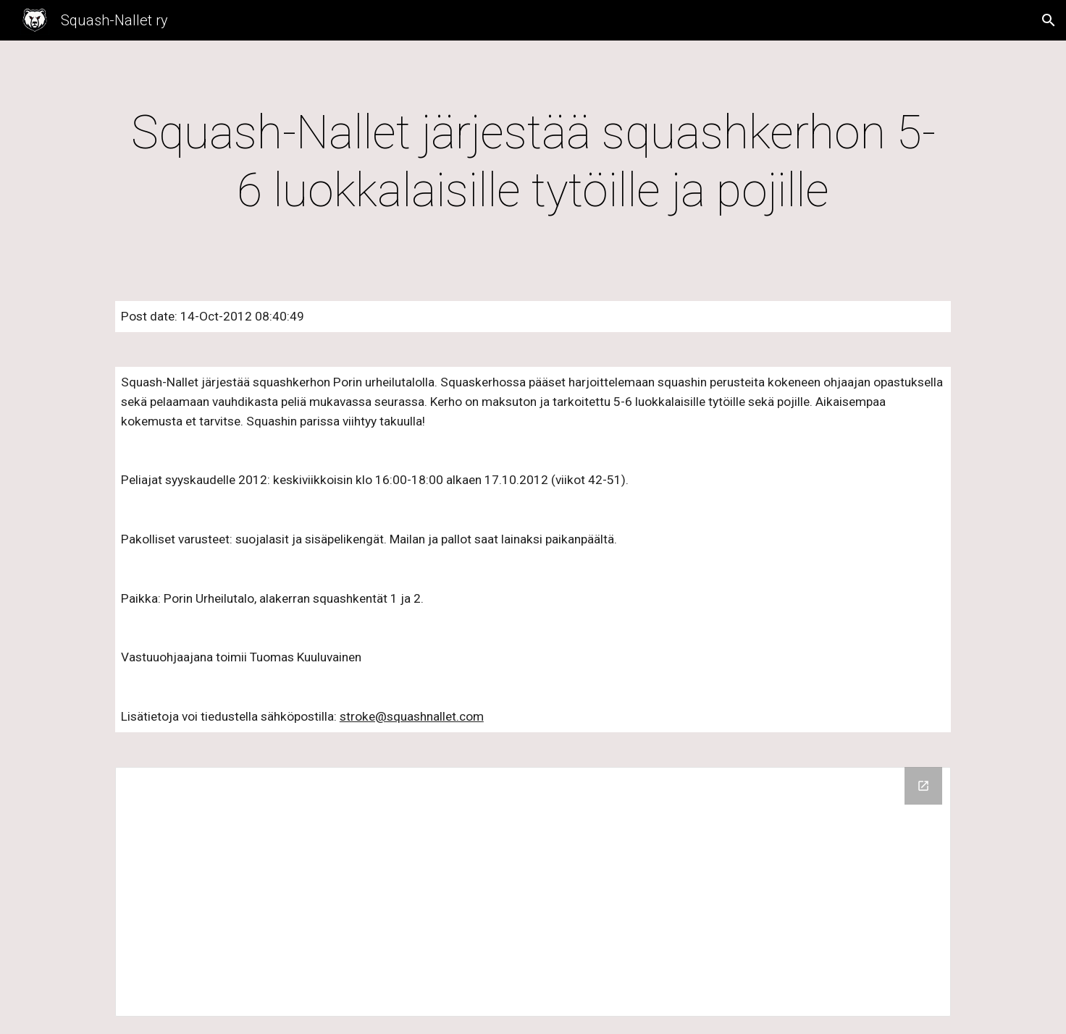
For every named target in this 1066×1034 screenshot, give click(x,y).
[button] (1048, 20)
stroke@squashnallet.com (412, 716)
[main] (533, 162)
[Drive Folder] (533, 892)
